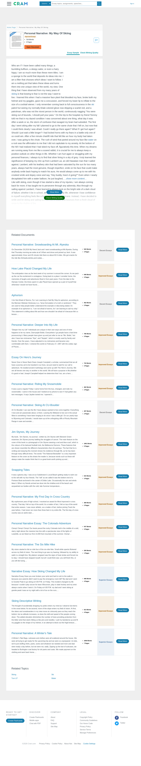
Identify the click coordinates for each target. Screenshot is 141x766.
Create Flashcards (15, 721)
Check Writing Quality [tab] (89, 53)
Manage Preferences (88, 733)
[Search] (99, 3)
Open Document (32, 47)
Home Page (11, 27)
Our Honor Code (86, 723)
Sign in (132, 3)
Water (53, 678)
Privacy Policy (85, 726)
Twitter (122, 723)
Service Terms (85, 730)
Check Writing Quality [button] (54, 198)
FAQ (52, 720)
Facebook (123, 717)
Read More (122, 250)
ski (92, 104)
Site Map (54, 726)
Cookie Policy (58, 744)
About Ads (69, 744)
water (90, 140)
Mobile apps (34, 720)
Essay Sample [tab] (73, 53)
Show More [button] (54, 192)
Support (54, 723)
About (53, 717)
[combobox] (45, 3)
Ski (52, 674)
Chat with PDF (35, 723)
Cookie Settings (89, 744)
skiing (14, 94)
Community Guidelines (88, 720)
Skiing (13, 674)
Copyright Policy (86, 717)
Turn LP (14, 678)
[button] (9, 4)
